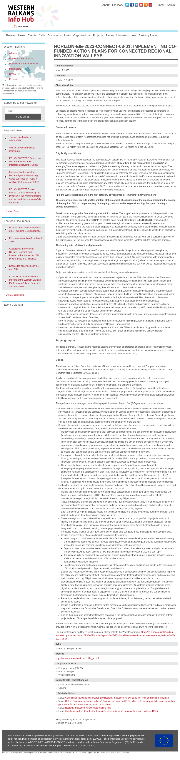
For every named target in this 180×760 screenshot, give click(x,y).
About (105, 4)
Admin (171, 4)
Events (32, 35)
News (21, 35)
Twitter (127, 4)
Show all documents (15, 295)
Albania (13, 53)
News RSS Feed (146, 4)
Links (67, 35)
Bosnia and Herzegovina (21, 58)
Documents (55, 35)
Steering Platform (149, 35)
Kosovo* (13, 79)
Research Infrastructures (121, 35)
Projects (98, 35)
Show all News (12, 211)
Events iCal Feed (150, 4)
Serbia (12, 74)
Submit (160, 4)
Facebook (132, 4)
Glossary (117, 4)
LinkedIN (136, 4)
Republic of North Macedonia (23, 63)
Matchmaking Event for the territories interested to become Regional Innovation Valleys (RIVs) (111, 711)
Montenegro (15, 69)
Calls (42, 35)
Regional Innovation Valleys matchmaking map (88, 708)
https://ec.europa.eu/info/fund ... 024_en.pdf (77, 658)
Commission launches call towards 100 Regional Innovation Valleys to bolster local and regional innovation (117, 698)
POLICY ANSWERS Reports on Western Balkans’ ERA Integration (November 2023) (25, 161)
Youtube (141, 4)
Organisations (82, 35)
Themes (11, 35)
